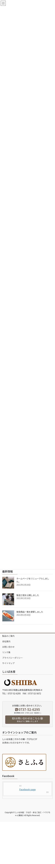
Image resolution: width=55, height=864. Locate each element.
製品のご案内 (8, 635)
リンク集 (6, 652)
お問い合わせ (8, 646)
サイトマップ (8, 663)
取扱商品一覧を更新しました (29, 611)
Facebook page (27, 789)
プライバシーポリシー (12, 657)
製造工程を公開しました (27, 595)
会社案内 (6, 641)
